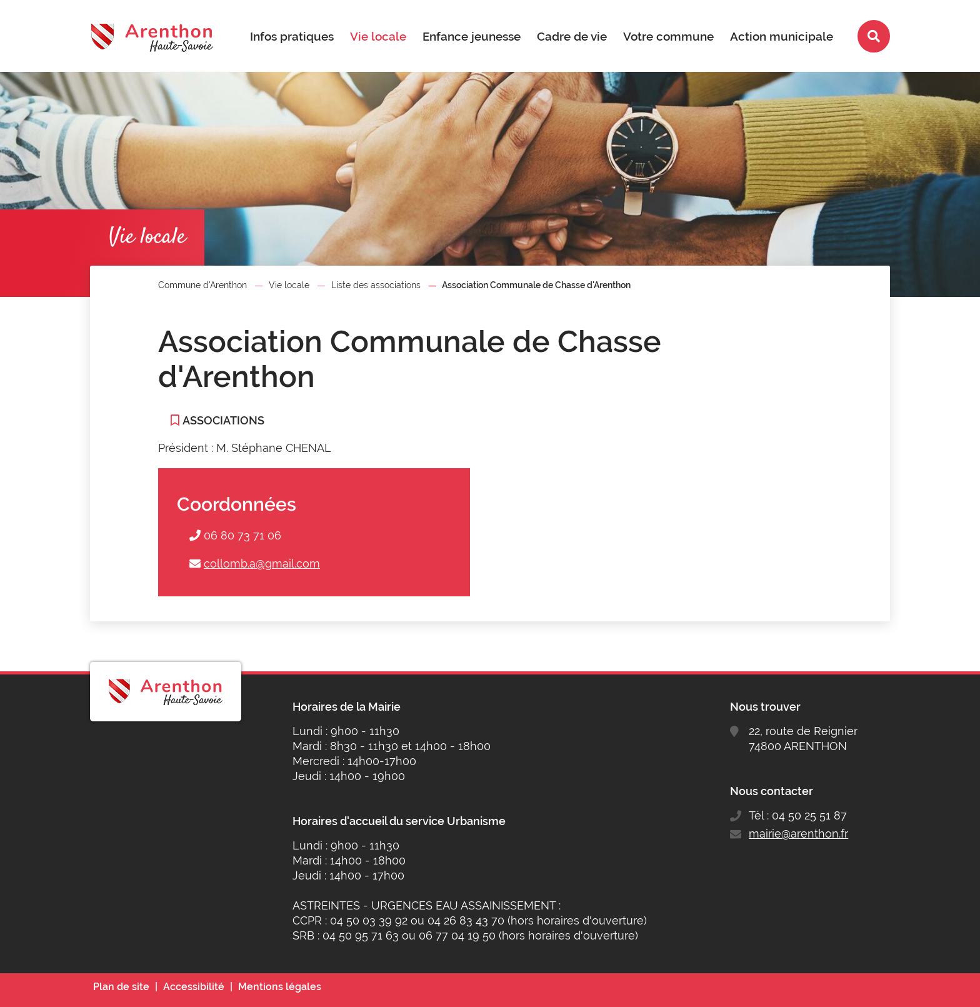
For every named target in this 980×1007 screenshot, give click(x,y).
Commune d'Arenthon (202, 285)
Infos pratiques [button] (292, 36)
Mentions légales (279, 987)
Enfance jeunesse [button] (471, 36)
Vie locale (289, 285)
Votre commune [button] (668, 36)
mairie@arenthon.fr (798, 833)
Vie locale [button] (378, 36)
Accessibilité (193, 987)
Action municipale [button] (781, 36)
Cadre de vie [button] (572, 36)
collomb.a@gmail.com (262, 563)
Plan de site (121, 987)
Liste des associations (376, 285)
